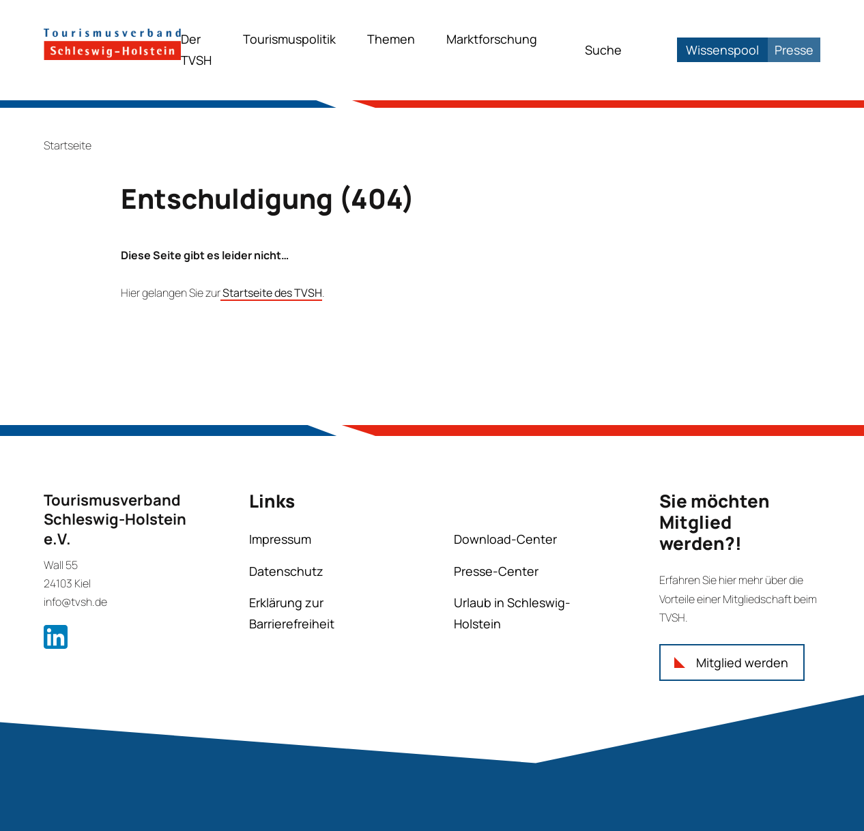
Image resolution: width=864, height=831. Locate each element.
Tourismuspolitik (289, 39)
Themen (391, 39)
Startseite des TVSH (271, 292)
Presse (794, 50)
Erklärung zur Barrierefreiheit (291, 613)
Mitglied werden (742, 662)
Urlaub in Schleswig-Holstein (512, 613)
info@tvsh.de (75, 601)
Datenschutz (286, 571)
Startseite (67, 145)
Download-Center (505, 539)
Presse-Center (496, 571)
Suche (603, 50)
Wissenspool (722, 50)
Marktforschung (491, 39)
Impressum (280, 539)
